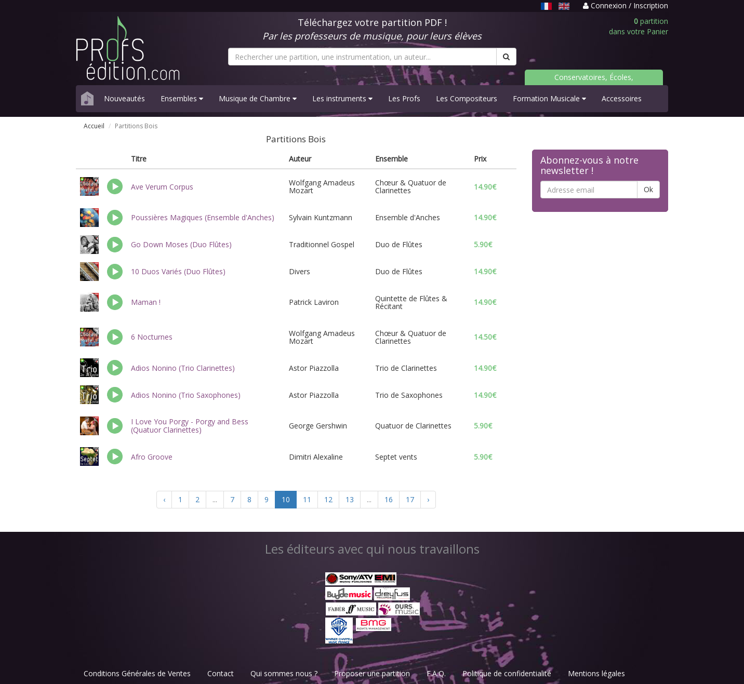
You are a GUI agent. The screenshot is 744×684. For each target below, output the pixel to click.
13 (350, 499)
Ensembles (182, 98)
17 (410, 499)
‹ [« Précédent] (164, 499)
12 (328, 499)
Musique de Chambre (258, 98)
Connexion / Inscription (625, 5)
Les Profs (404, 98)
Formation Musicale (549, 98)
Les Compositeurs (466, 98)
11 (307, 499)
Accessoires (622, 98)
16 (388, 499)
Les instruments (342, 98)
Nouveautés (124, 98)
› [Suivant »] (428, 499)
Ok (648, 189)
